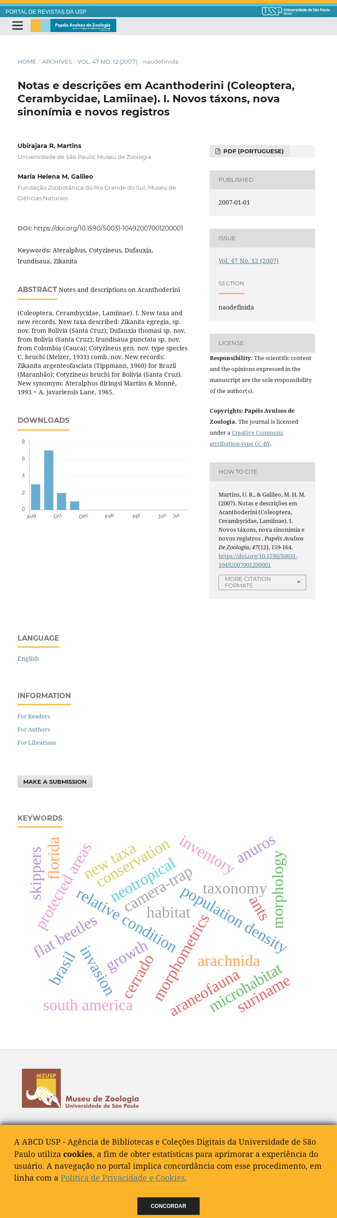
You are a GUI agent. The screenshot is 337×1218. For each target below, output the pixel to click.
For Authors (34, 729)
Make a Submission (55, 781)
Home (27, 61)
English (28, 658)
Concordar (168, 1206)
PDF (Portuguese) (253, 151)
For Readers (34, 716)
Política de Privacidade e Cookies (123, 1177)
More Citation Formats (248, 582)
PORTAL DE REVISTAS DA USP (46, 12)
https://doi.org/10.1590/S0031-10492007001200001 (108, 228)
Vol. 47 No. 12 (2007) (107, 61)
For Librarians (37, 742)
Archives (57, 61)
